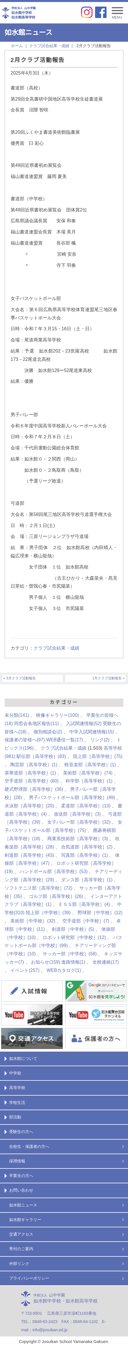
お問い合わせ (21, 1190)
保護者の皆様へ (25, 739)
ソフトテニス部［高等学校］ (38, 888)
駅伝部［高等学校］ (41, 756)
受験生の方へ (21, 1131)
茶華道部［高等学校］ (30, 772)
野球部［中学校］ (100, 912)
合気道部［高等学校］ (87, 846)
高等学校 (17, 1087)
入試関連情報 (83, 723)
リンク (100, 739)
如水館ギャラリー (25, 1219)
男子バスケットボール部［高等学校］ (72, 797)
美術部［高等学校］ (87, 772)
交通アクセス (21, 1234)
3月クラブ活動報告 (21, 678)
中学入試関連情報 (91, 731)
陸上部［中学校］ (48, 912)
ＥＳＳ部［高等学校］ (84, 904)
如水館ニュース (23, 1205)
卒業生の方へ (21, 1175)
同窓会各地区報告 (36, 723)
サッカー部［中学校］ (70, 953)
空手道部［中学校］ (85, 920)
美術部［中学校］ (32, 920)
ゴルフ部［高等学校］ (56, 896)
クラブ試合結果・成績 (56, 648)
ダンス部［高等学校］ (87, 879)
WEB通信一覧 (64, 739)
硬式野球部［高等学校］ (34, 789)
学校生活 (17, 1102)
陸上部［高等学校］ (97, 756)
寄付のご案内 (21, 1248)
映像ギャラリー (57, 715)
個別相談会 (48, 731)
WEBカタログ (64, 970)
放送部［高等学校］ (77, 814)
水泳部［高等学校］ (29, 805)
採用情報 (17, 1161)
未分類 (17, 715)
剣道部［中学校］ (73, 929)
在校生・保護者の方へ (29, 1146)
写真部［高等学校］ (84, 855)
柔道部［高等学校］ (85, 805)
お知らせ (45, 962)
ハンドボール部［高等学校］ (53, 871)
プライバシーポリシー (29, 1278)
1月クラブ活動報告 (107, 678)
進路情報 (73, 962)
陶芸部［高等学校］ (33, 764)
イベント (24, 970)
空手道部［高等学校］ (31, 780)
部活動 (15, 1117)
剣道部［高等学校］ (29, 855)
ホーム (17, 45)
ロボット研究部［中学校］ (74, 937)
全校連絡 (105, 962)
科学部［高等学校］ (89, 780)
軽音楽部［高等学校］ (90, 764)
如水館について (23, 1058)
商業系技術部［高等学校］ (77, 838)
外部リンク (19, 1263)
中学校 (15, 1073)
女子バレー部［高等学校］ (78, 822)
